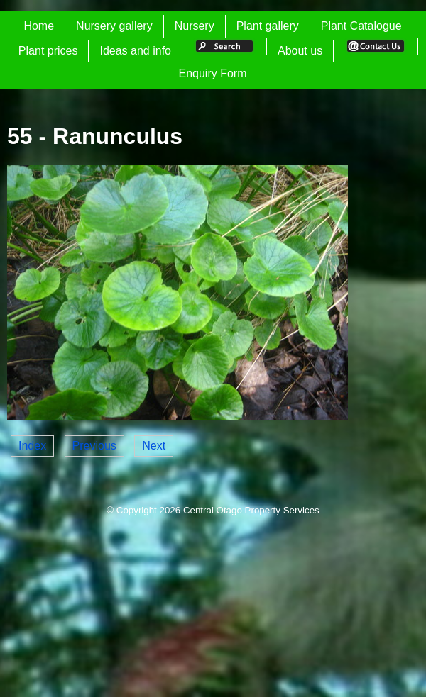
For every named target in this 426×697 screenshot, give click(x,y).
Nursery (194, 26)
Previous (94, 446)
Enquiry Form (212, 73)
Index (32, 446)
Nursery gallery (114, 26)
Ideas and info (135, 51)
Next (153, 446)
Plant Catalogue (361, 26)
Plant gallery (267, 26)
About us (300, 51)
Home (38, 26)
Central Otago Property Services (251, 510)
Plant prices (48, 51)
